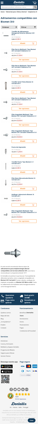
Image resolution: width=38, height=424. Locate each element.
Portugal (25, 407)
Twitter (15, 389)
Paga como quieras (9, 301)
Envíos (22, 322)
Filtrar (28, 27)
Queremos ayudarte (9, 296)
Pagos (22, 328)
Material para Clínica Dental (16, 12)
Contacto (3, 328)
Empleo (3, 325)
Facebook (11, 389)
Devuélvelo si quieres (29, 301)
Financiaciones (24, 325)
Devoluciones (24, 319)
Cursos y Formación (7, 344)
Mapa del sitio (5, 316)
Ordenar (9, 27)
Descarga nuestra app (9, 362)
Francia (15, 407)
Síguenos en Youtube (19, 389)
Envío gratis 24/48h (29, 296)
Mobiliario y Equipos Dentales (10, 347)
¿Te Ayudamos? (6, 322)
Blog (2, 319)
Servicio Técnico (6, 356)
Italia (20, 407)
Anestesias (4, 341)
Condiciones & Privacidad (28, 331)
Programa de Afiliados (8, 350)
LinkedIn (23, 389)
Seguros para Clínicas (7, 353)
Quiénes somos (6, 313)
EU (11, 407)
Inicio (3, 12)
